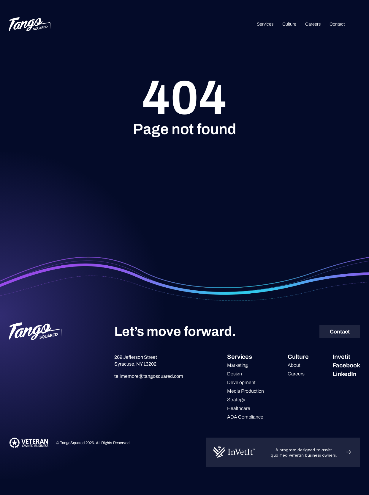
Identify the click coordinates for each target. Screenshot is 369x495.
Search (357, 24)
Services (265, 24)
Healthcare (238, 408)
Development (241, 382)
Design (234, 373)
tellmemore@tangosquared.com (148, 376)
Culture (289, 24)
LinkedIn (344, 374)
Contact (337, 24)
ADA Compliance (245, 416)
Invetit (341, 356)
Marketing (237, 365)
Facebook (346, 365)
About (294, 365)
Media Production (245, 391)
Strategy (236, 399)
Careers (313, 24)
